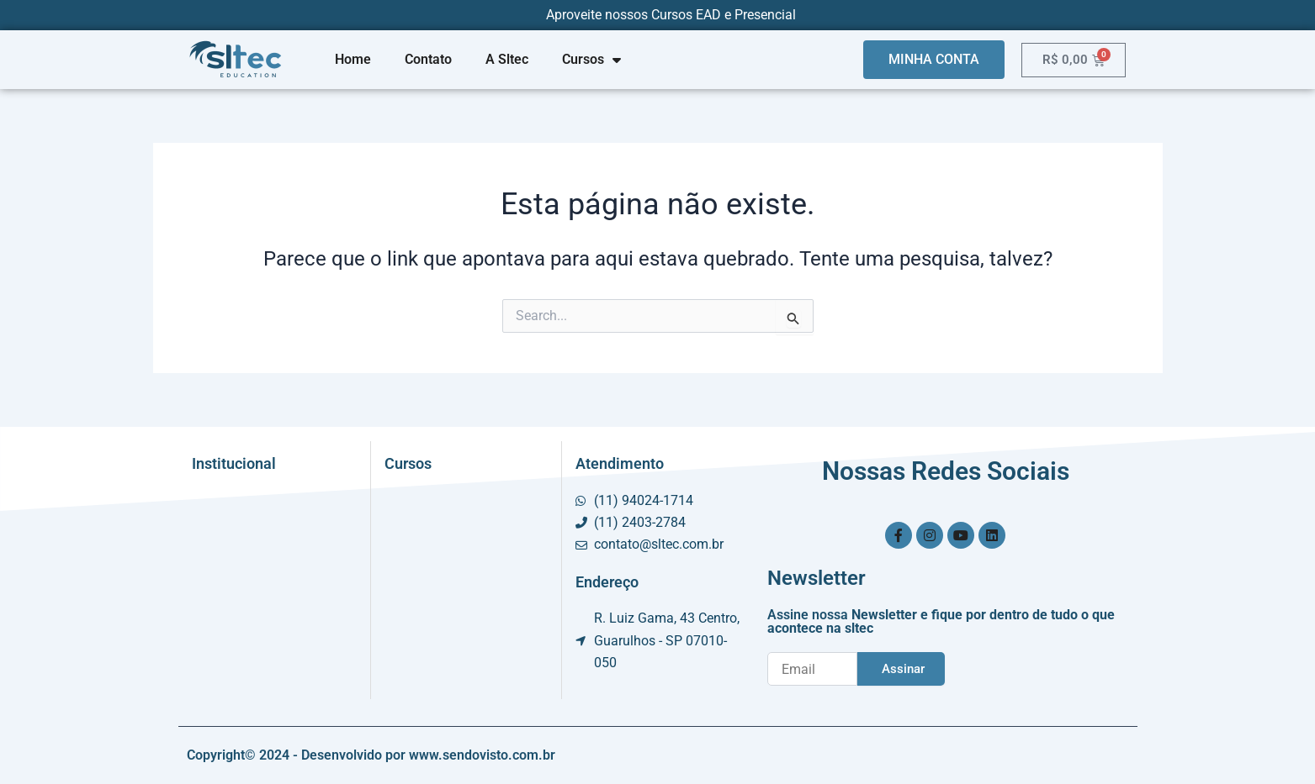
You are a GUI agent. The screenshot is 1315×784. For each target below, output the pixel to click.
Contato (428, 59)
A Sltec (506, 59)
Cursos (591, 60)
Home (353, 59)
